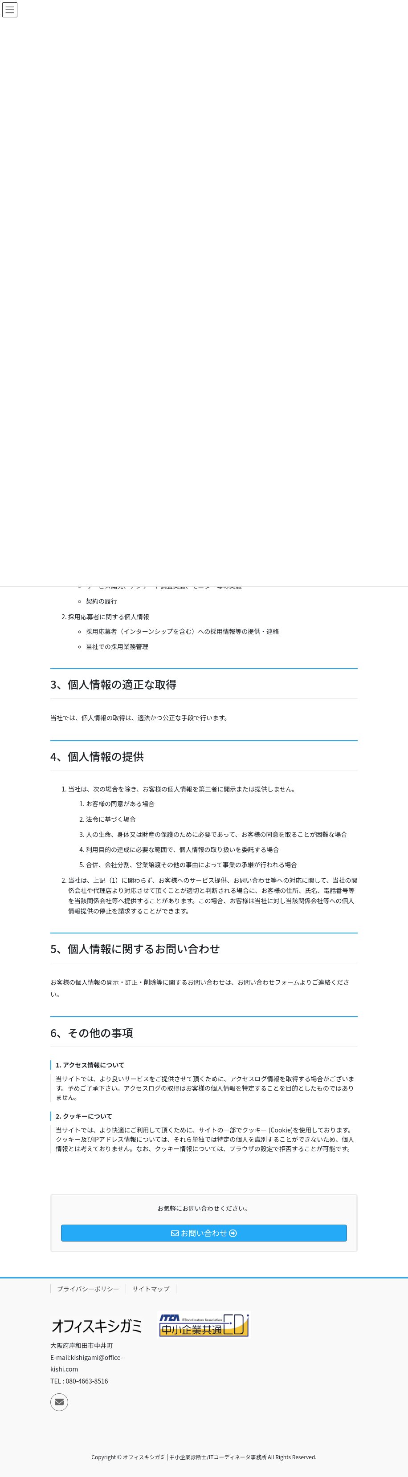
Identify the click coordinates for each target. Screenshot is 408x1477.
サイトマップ (151, 1288)
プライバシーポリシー (88, 1288)
